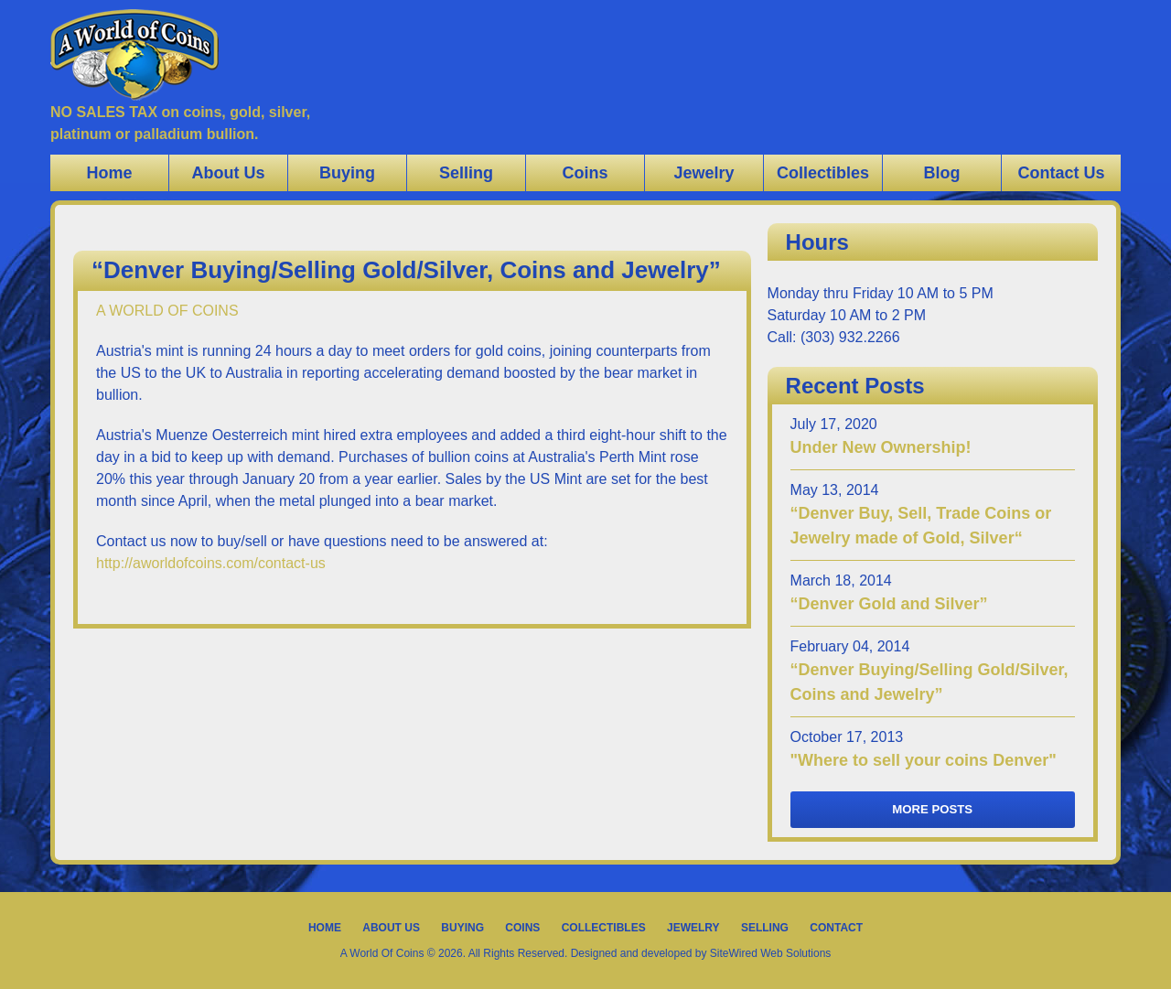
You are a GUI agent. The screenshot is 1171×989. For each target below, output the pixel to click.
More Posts (932, 809)
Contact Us (1060, 173)
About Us (228, 173)
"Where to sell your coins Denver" (923, 760)
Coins (584, 173)
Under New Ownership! (881, 447)
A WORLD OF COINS (167, 310)
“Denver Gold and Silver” (889, 604)
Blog (942, 173)
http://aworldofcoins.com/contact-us (211, 563)
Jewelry (703, 173)
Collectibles (823, 173)
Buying (347, 173)
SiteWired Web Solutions (771, 953)
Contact (836, 927)
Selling (466, 173)
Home (109, 173)
